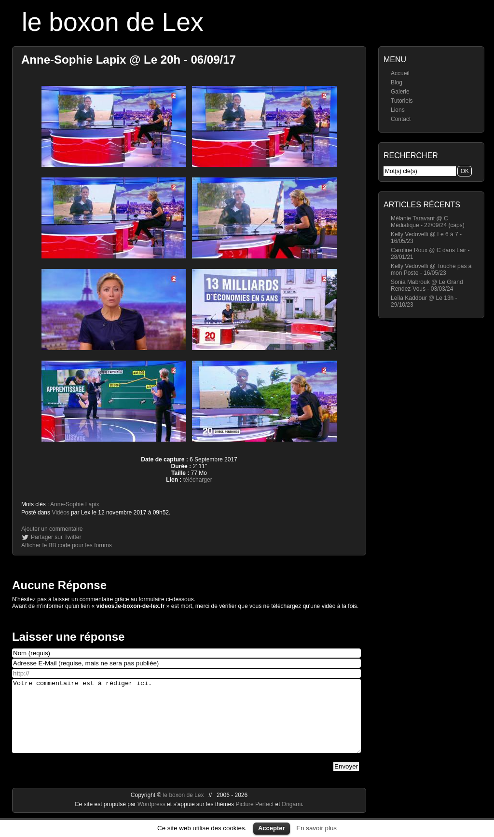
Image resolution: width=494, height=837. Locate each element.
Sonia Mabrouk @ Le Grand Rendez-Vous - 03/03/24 (427, 285)
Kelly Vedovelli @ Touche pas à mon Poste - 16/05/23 (431, 269)
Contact (401, 119)
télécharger (197, 479)
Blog (396, 82)
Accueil (400, 73)
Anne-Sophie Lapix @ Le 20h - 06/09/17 (128, 59)
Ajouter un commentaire (51, 529)
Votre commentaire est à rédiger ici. (186, 723)
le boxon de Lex (113, 22)
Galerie (400, 91)
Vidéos (60, 512)
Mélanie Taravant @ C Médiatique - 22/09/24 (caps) (428, 222)
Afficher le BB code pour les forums (66, 545)
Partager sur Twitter (56, 537)
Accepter (271, 828)
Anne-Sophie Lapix (74, 504)
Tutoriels (402, 100)
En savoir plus (316, 828)
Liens (398, 110)
